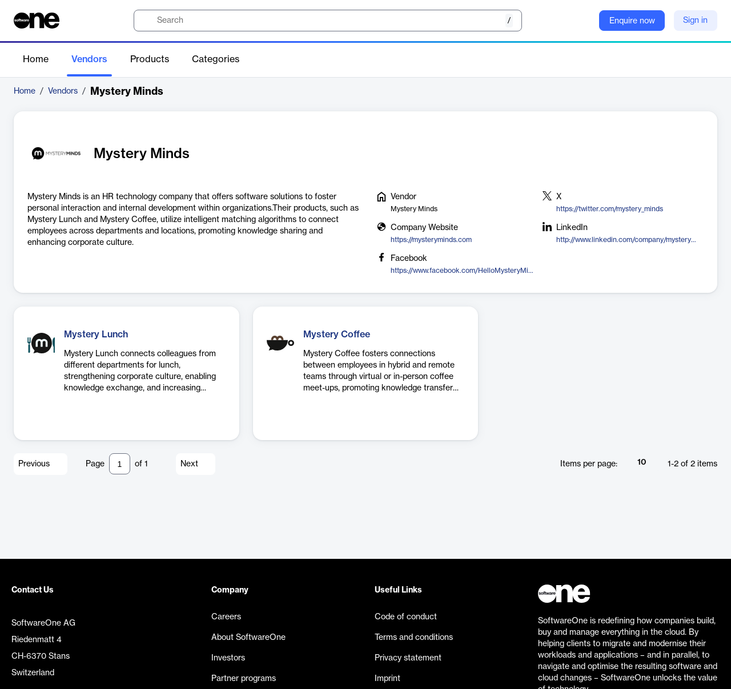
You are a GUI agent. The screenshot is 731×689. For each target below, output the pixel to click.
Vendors (89, 59)
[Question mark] (583, 20)
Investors (228, 658)
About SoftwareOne (248, 638)
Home (36, 59)
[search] (328, 20)
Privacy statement (408, 658)
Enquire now (632, 21)
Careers (226, 617)
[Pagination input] (119, 463)
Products (149, 59)
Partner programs (243, 679)
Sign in (695, 21)
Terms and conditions (414, 638)
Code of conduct (406, 617)
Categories (215, 59)
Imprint (387, 679)
